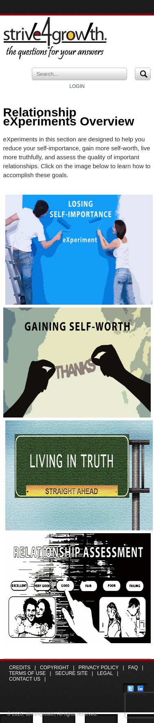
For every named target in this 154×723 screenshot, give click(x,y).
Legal (105, 673)
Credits (20, 667)
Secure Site (71, 673)
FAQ (133, 667)
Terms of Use (27, 673)
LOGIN (76, 86)
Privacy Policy (98, 667)
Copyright (54, 667)
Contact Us (24, 679)
